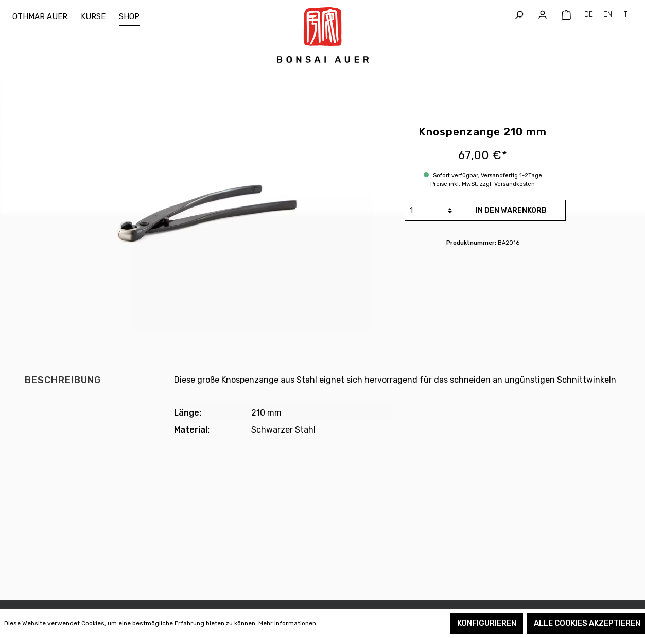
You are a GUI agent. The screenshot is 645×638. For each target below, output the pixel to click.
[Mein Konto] (542, 15)
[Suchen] (519, 15)
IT (624, 13)
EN (607, 13)
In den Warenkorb (511, 210)
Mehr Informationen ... (290, 623)
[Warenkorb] (566, 15)
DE (588, 13)
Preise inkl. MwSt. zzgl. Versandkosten (482, 184)
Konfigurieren (486, 623)
